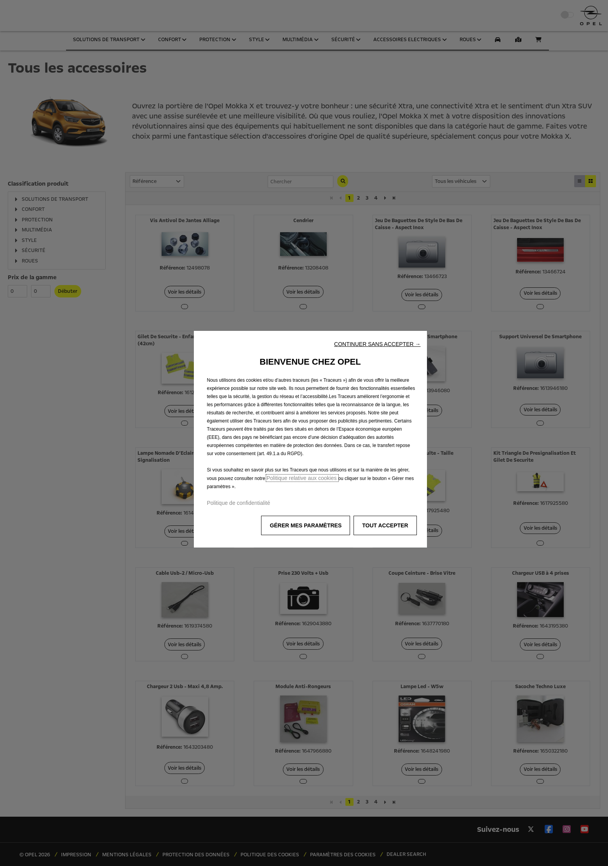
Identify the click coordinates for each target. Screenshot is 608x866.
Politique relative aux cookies (302, 478)
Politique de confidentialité (238, 503)
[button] (377, 344)
